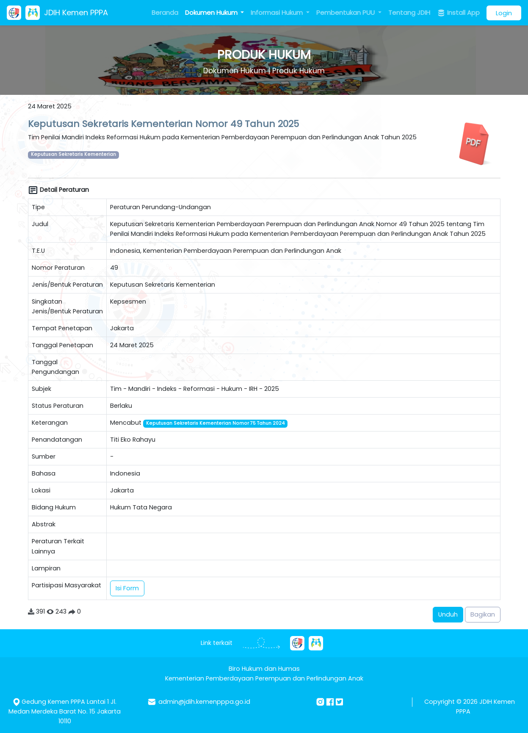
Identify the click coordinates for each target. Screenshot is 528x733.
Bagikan (482, 614)
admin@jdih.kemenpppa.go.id (204, 701)
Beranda (165, 12)
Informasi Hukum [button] (277, 12)
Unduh (448, 614)
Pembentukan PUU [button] (346, 12)
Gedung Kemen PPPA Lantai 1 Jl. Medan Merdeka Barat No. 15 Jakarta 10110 (64, 711)
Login (504, 12)
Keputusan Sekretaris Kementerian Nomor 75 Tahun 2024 (215, 423)
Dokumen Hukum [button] (212, 12)
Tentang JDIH (409, 12)
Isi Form (127, 588)
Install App (458, 12)
